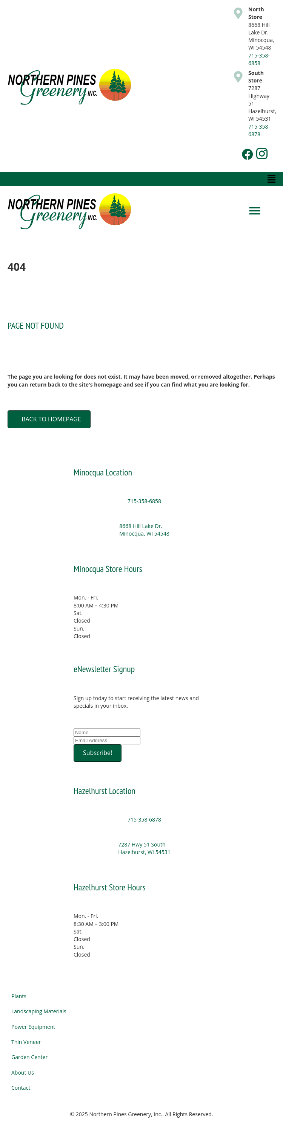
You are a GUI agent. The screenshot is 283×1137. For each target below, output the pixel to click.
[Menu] (254, 211)
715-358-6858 (259, 59)
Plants (18, 996)
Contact (20, 1087)
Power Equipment (33, 1026)
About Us (22, 1072)
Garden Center (29, 1057)
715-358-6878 (259, 130)
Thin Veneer (26, 1041)
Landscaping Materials (38, 1011)
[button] (247, 154)
